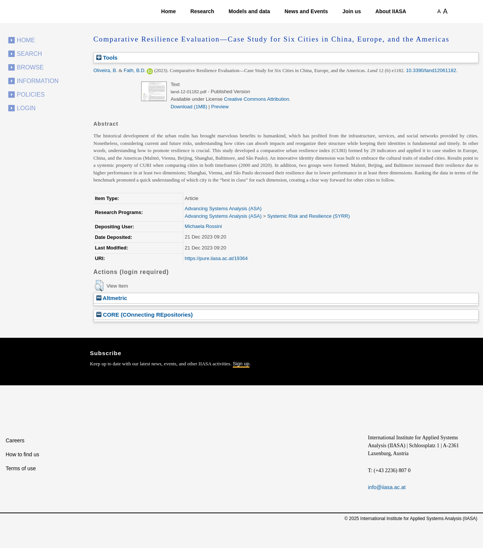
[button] (99, 285)
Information (38, 81)
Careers (15, 440)
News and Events (306, 11)
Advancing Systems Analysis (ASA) (223, 208)
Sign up (241, 363)
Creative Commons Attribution (256, 99)
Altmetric (111, 298)
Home (168, 11)
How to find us (22, 454)
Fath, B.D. (135, 70)
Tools (107, 57)
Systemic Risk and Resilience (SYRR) (308, 216)
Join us (351, 11)
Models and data (249, 11)
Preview (220, 106)
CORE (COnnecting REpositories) (144, 314)
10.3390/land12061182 (431, 70)
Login (26, 108)
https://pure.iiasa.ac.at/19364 (216, 258)
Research (202, 11)
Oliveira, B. (106, 70)
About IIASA (390, 11)
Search (29, 54)
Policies (31, 94)
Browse (30, 67)
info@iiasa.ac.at (387, 487)
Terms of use (21, 468)
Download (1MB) (189, 106)
